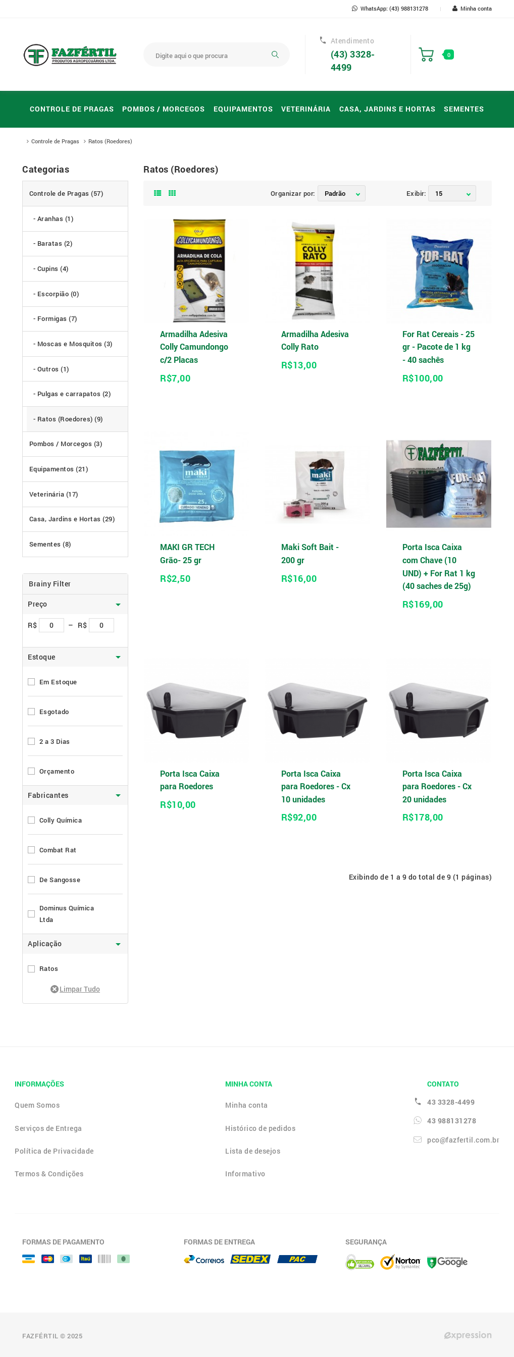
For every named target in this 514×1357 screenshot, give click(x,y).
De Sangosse (60, 880)
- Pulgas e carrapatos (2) (72, 394)
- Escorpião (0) (56, 294)
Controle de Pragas (72, 109)
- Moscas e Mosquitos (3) (73, 344)
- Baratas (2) (53, 243)
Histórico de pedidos (260, 1128)
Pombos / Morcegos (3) (65, 444)
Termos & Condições (49, 1173)
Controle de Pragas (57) (66, 193)
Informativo (245, 1173)
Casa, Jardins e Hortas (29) (72, 519)
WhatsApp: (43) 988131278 (390, 8)
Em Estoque (58, 682)
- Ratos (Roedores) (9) (68, 419)
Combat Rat (58, 850)
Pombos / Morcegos (163, 109)
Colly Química (60, 820)
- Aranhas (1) (53, 218)
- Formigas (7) (55, 318)
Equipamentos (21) (58, 469)
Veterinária (306, 109)
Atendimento (353, 40)
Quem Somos (37, 1105)
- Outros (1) (51, 369)
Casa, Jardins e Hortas (387, 109)
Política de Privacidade (54, 1151)
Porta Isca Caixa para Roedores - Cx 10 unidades (315, 786)
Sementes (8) (50, 544)
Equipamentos (243, 109)
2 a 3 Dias (54, 741)
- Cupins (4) (51, 268)
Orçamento (57, 771)
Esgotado (54, 712)
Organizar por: (293, 193)
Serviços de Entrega (48, 1128)
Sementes (464, 109)
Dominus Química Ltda (66, 914)
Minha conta (472, 8)
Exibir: (416, 193)
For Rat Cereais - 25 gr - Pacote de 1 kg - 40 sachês (438, 347)
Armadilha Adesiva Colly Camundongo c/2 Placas (194, 347)
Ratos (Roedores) (110, 141)
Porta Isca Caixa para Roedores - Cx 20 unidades (437, 786)
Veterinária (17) (53, 494)
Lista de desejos (252, 1151)
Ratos (49, 968)
